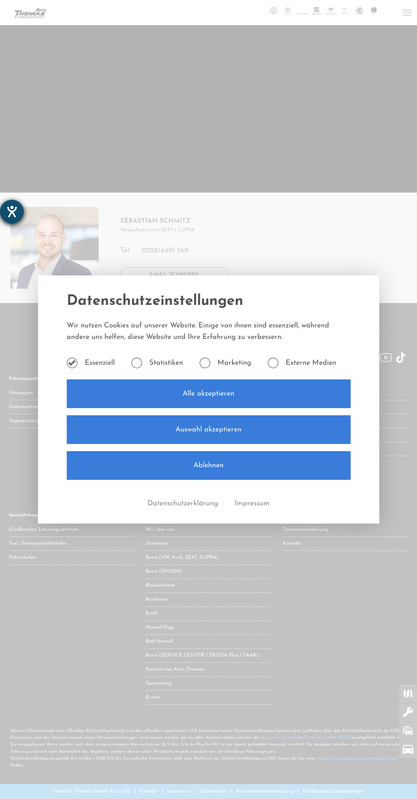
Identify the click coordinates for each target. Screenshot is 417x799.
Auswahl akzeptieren (208, 429)
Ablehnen (208, 465)
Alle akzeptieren (208, 393)
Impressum (252, 503)
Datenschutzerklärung (183, 503)
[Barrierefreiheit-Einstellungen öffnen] (12, 211)
